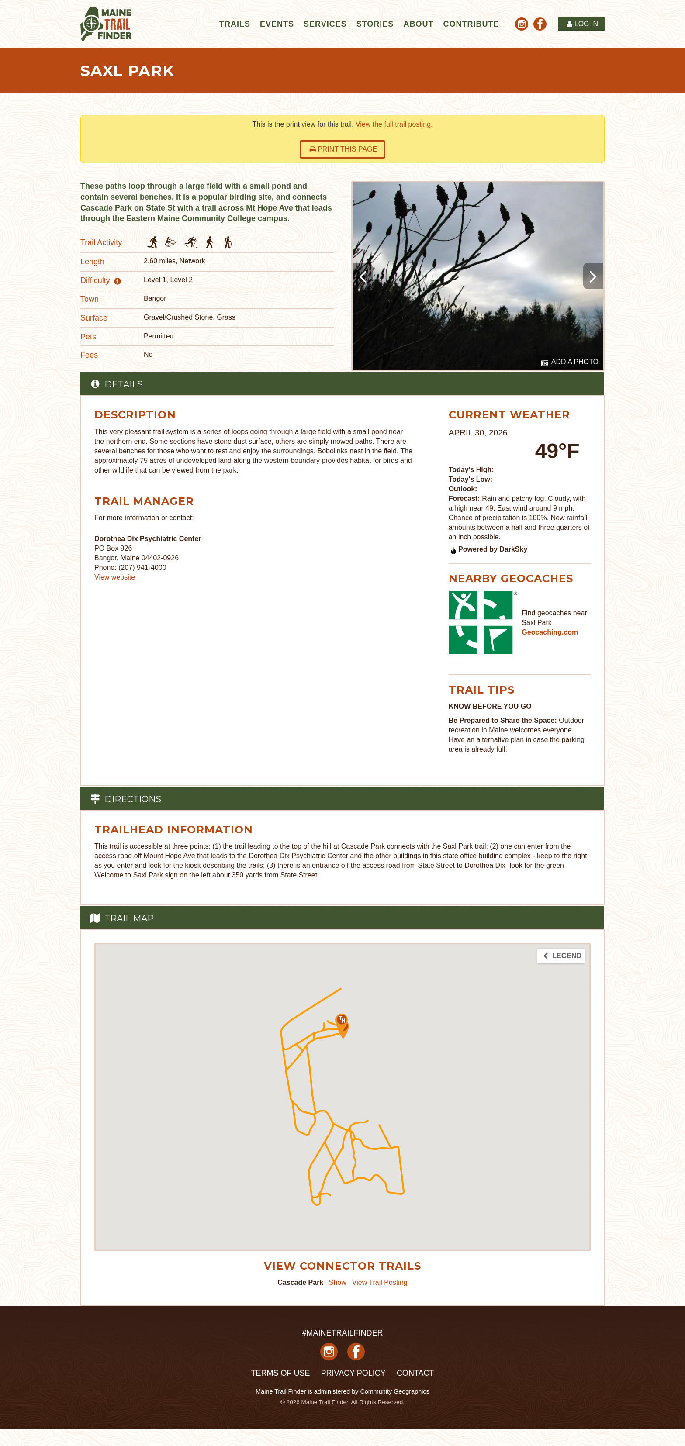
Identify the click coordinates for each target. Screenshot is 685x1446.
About (418, 24)
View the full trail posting (393, 124)
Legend (561, 956)
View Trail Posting (380, 1282)
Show (337, 1282)
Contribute (471, 24)
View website (114, 577)
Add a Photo (570, 362)
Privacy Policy (353, 1373)
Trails (234, 24)
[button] (341, 1023)
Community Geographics (394, 1391)
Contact (415, 1373)
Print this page (343, 149)
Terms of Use (280, 1373)
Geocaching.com (550, 632)
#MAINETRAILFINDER (342, 1333)
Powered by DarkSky (488, 549)
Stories (375, 24)
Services (325, 24)
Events (277, 24)
